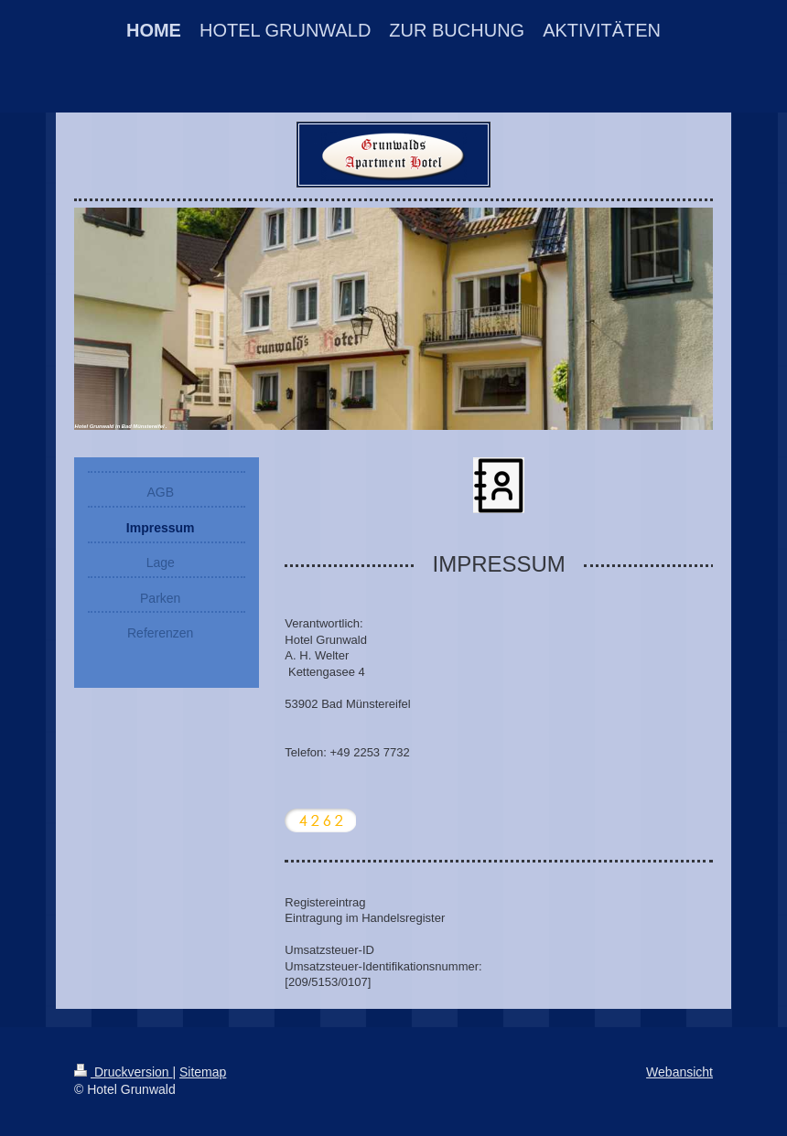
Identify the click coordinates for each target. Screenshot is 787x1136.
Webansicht (679, 1072)
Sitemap (202, 1072)
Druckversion (123, 1072)
